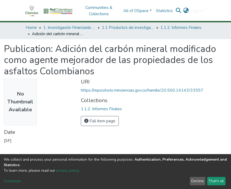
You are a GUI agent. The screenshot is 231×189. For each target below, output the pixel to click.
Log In (196, 11)
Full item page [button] (99, 121)
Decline (197, 180)
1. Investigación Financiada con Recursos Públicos (69, 27)
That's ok (216, 180)
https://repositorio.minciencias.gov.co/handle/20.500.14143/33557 (142, 90)
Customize (12, 180)
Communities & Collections (98, 11)
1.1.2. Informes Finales (180, 27)
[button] (186, 11)
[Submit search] (178, 11)
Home (31, 27)
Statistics (164, 11)
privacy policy (67, 170)
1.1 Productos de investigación (128, 27)
